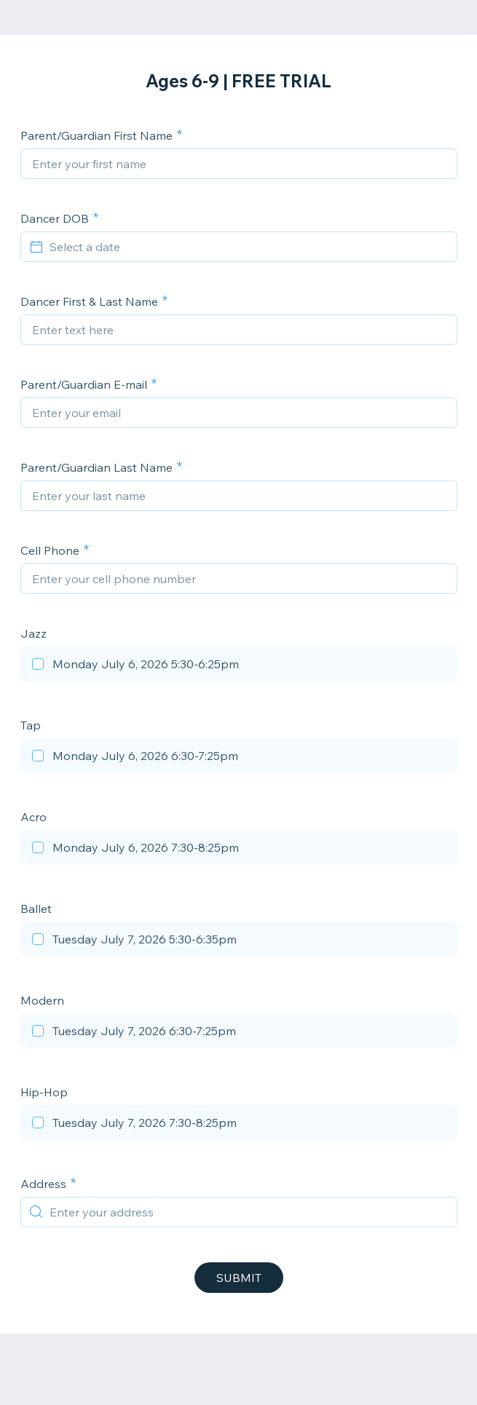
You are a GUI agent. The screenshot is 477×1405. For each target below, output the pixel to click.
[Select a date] (247, 246)
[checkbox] (238, 666)
